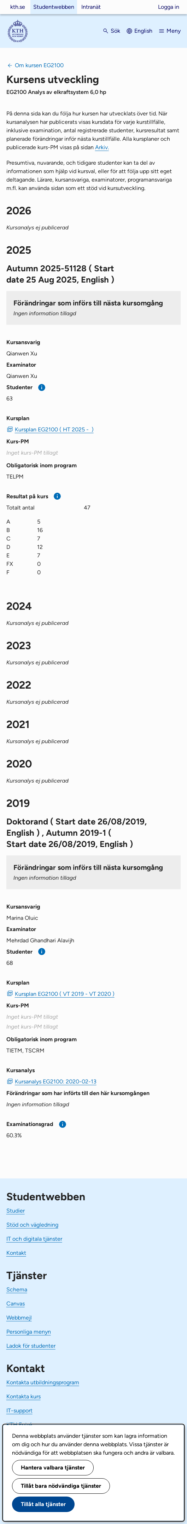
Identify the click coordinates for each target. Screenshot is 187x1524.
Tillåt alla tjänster (43, 1504)
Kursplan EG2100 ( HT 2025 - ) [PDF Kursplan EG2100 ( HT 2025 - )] (54, 429)
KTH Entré (19, 1424)
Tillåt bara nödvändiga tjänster (61, 1485)
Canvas (15, 1303)
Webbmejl (19, 1317)
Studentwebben (53, 7)
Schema (16, 1289)
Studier (15, 1210)
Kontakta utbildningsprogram (42, 1382)
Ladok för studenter (30, 1345)
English (143, 30)
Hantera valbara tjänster (53, 1467)
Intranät (91, 7)
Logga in (168, 7)
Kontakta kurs (23, 1396)
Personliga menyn (28, 1331)
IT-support (19, 1410)
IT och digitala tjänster (34, 1238)
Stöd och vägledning (32, 1224)
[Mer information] (42, 387)
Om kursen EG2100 (39, 65)
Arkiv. (102, 147)
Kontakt (16, 1253)
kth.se (17, 7)
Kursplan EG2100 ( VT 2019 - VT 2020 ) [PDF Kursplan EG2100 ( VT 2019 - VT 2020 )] (65, 994)
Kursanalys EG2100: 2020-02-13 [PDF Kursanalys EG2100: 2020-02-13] (56, 1081)
